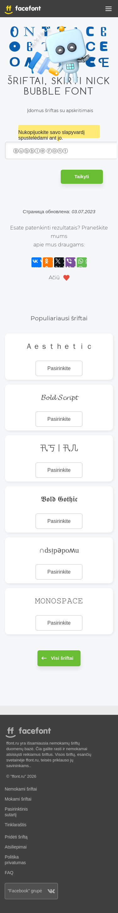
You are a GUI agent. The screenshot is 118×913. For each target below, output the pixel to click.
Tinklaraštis (15, 825)
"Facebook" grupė (31, 891)
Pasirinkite (59, 368)
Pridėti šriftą (16, 837)
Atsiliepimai (15, 847)
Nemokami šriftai (21, 789)
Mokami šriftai (18, 799)
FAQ (9, 872)
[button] (108, 10)
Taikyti (82, 176)
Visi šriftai (57, 658)
